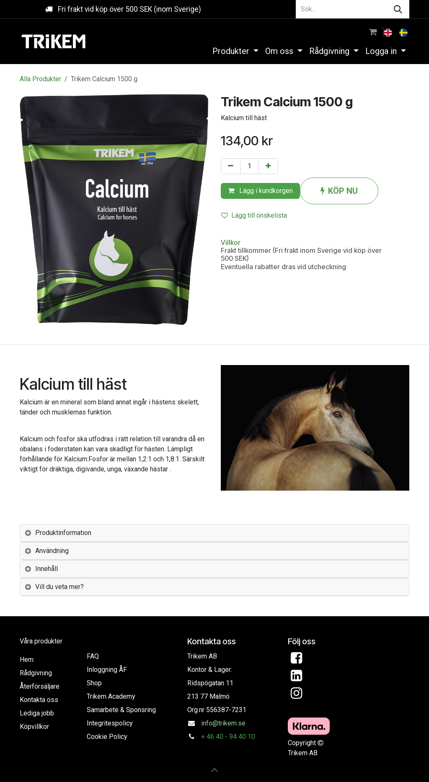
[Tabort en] (230, 166)
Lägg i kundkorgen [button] (260, 191)
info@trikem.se (223, 723)
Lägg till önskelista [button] (254, 215)
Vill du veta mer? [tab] (59, 587)
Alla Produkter (40, 79)
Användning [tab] (52, 551)
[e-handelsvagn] (373, 31)
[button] (214, 770)
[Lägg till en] (268, 166)
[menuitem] (389, 31)
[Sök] (398, 9)
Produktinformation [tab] (63, 533)
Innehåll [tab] (46, 569)
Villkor (230, 242)
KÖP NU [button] (339, 191)
